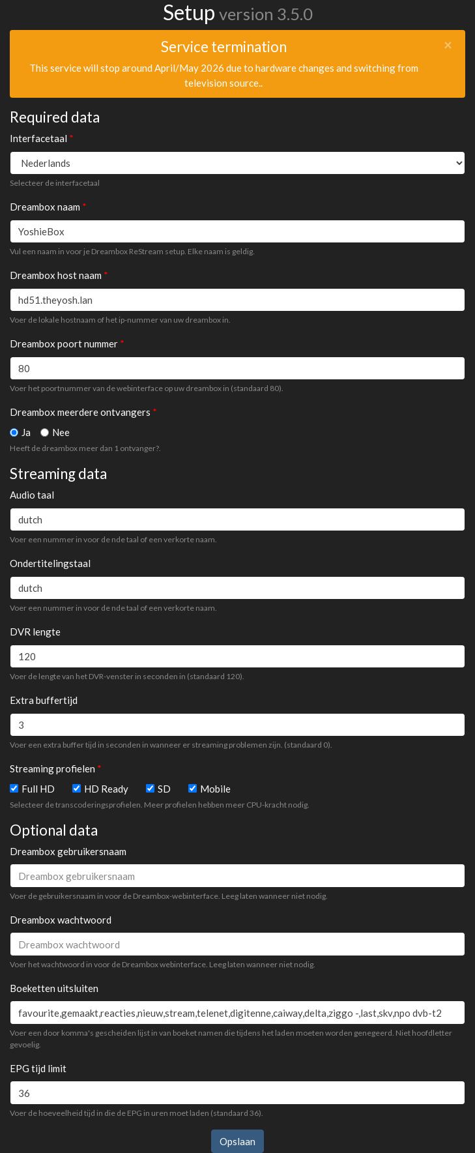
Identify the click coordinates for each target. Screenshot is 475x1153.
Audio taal (32, 495)
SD (164, 789)
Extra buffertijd (44, 700)
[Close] (448, 45)
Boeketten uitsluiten (54, 988)
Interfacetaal (38, 138)
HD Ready (106, 789)
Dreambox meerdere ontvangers (80, 412)
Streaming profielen (52, 768)
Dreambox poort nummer (64, 343)
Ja (26, 432)
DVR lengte (35, 631)
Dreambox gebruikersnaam (68, 851)
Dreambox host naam (56, 275)
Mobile (215, 789)
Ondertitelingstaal (50, 563)
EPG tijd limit (38, 1068)
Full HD (38, 789)
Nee (61, 432)
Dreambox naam (45, 206)
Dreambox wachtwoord (60, 920)
